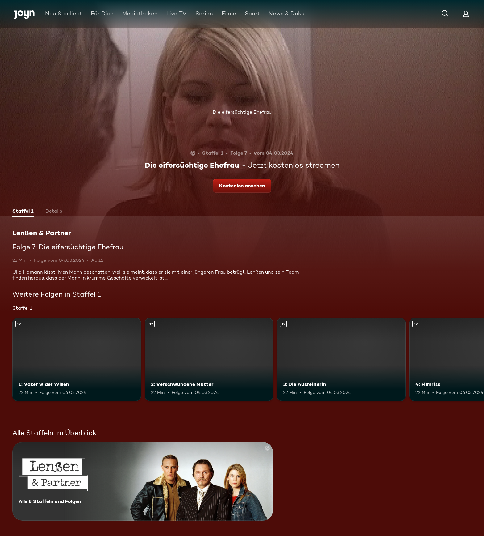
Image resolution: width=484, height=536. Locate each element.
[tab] (23, 211)
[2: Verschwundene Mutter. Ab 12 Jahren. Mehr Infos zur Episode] (209, 359)
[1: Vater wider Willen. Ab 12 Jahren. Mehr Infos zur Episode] (76, 359)
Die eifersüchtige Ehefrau (242, 112)
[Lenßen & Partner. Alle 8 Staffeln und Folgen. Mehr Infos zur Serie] (142, 481)
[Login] (465, 13)
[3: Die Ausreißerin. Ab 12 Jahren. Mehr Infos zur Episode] (341, 359)
